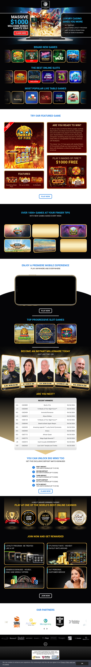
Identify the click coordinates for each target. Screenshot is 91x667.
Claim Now (45, 491)
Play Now (45, 196)
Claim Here (21, 33)
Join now (45, 596)
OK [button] (82, 663)
